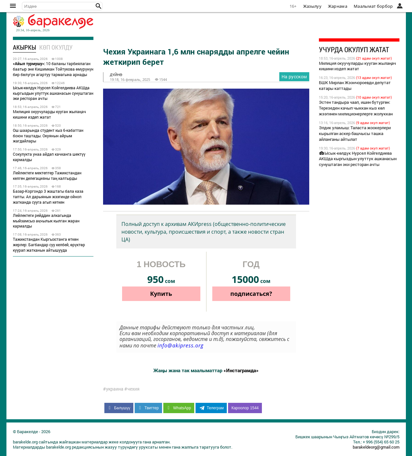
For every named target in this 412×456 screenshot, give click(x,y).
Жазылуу (312, 6)
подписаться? (251, 293)
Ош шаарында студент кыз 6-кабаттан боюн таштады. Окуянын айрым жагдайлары (48, 136)
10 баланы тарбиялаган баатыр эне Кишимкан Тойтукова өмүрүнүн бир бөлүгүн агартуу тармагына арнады (53, 69)
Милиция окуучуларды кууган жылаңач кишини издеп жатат (49, 114)
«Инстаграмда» (241, 370)
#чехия (131, 389)
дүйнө (116, 74)
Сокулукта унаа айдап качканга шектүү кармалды (49, 156)
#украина (113, 389)
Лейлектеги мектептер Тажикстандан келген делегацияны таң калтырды (47, 175)
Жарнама (337, 6)
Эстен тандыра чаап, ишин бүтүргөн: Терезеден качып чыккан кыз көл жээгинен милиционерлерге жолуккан (356, 108)
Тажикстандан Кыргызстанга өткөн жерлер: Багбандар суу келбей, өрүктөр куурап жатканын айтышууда (49, 245)
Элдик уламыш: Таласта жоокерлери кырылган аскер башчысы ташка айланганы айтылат (355, 133)
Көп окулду (55, 47)
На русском (294, 76)
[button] (98, 6)
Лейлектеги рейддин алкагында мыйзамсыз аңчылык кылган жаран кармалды (46, 221)
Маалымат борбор (373, 6)
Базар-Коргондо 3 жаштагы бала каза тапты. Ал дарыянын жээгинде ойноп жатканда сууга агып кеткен (48, 197)
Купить (161, 293)
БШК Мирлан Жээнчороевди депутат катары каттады (355, 85)
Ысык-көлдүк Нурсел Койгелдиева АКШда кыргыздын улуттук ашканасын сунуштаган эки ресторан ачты (53, 93)
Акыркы (24, 47)
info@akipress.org (181, 345)
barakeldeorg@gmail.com (376, 447)
